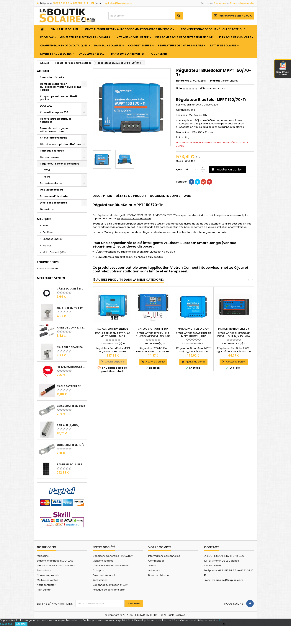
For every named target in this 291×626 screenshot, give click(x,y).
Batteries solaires (223, 45)
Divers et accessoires (56, 54)
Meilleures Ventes (51, 278)
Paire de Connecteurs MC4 (71, 327)
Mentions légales (103, 560)
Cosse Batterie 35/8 (71, 405)
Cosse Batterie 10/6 (70, 444)
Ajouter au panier (226, 169)
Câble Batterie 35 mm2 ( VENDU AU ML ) (71, 386)
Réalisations (100, 580)
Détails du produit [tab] (131, 196)
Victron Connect (184, 267)
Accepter (21, 623)
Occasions (159, 54)
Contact (211, 547)
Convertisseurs (139, 45)
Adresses (154, 570)
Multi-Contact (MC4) (55, 252)
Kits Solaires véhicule (235, 37)
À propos (98, 570)
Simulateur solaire (282, 68)
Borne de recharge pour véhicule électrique (213, 29)
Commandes (156, 560)
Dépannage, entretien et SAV (110, 585)
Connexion (220, 3)
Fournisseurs (48, 262)
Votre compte (159, 547)
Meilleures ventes (47, 580)
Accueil (43, 71)
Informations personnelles (164, 556)
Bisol (45, 225)
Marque (215, 80)
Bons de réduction (159, 575)
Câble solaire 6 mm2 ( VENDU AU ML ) (71, 288)
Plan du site (44, 589)
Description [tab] (102, 196)
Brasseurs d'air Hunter (128, 54)
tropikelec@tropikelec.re (117, 3)
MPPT (47, 176)
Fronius (46, 245)
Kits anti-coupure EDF (133, 37)
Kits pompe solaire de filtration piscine (183, 37)
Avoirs (152, 565)
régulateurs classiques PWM (134, 218)
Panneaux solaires (107, 45)
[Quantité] (195, 169)
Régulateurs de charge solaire (180, 45)
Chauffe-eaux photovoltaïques (64, 45)
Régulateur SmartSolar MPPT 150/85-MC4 (112, 334)
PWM (47, 170)
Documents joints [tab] (165, 196)
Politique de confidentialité (109, 589)
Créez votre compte (242, 3)
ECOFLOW (46, 37)
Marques (44, 219)
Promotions (44, 570)
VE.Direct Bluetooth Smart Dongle (192, 242)
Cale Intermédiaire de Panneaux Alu (71, 308)
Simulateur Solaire (64, 29)
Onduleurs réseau (91, 54)
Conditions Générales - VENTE (111, 565)
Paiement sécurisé (104, 575)
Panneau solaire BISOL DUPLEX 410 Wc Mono (71, 464)
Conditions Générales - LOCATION (113, 556)
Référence (182, 80)
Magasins (43, 556)
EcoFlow (47, 232)
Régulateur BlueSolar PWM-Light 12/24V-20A (233, 334)
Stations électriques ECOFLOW (55, 560)
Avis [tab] (187, 196)
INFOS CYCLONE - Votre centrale (56, 565)
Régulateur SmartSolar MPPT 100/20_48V (193, 334)
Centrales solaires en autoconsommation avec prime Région (129, 29)
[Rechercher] (145, 15)
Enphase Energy (52, 239)
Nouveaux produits (48, 575)
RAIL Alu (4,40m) (68, 425)
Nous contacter (46, 585)
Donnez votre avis (214, 88)
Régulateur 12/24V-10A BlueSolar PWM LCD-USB (153, 334)
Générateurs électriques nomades (85, 37)
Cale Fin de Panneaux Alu (71, 347)
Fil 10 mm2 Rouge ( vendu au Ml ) (71, 366)
